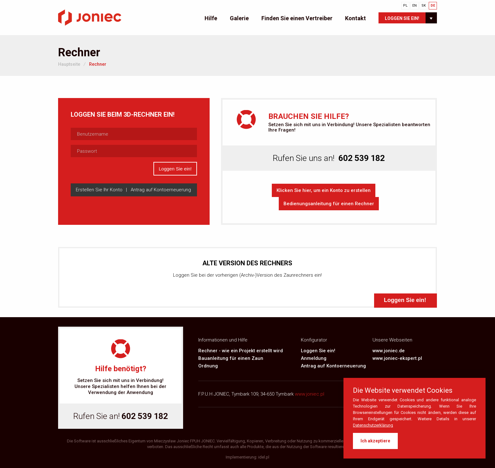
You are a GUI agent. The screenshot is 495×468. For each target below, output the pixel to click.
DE (433, 5)
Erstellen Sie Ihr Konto (99, 190)
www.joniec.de (389, 351)
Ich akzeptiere (375, 440)
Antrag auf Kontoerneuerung (333, 366)
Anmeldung (313, 358)
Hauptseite (69, 64)
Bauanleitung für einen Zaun (230, 358)
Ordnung (208, 366)
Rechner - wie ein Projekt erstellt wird (240, 351)
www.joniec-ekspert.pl (397, 358)
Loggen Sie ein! (402, 18)
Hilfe (211, 18)
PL (405, 5)
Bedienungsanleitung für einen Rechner (328, 203)
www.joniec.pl (309, 394)
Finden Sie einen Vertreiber (296, 18)
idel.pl (263, 457)
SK (423, 5)
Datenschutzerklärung (373, 425)
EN (414, 5)
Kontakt (355, 18)
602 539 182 (145, 416)
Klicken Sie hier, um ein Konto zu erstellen (324, 190)
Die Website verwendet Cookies (402, 390)
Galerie (239, 18)
